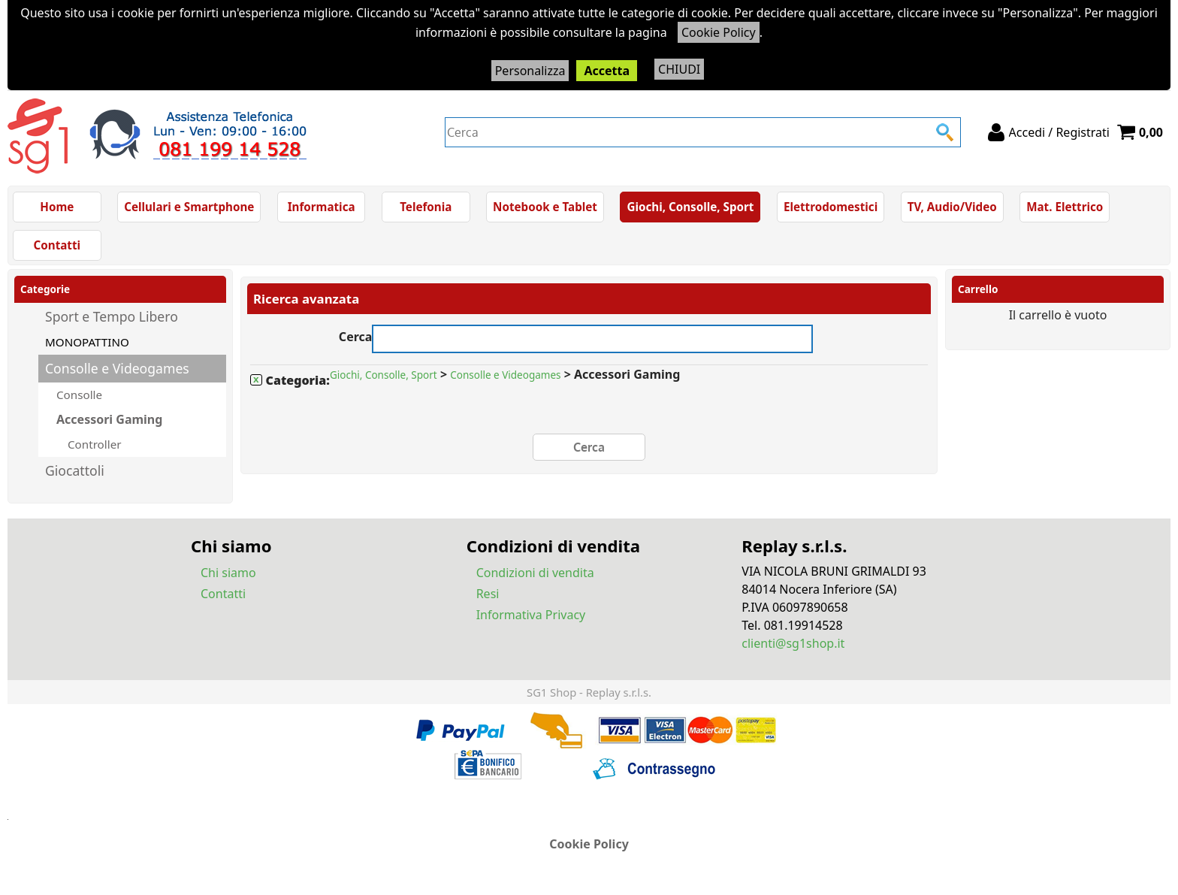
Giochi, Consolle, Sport (690, 206)
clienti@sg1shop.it (793, 642)
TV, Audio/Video (952, 206)
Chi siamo (228, 572)
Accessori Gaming (109, 419)
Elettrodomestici (830, 206)
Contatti (57, 244)
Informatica (321, 206)
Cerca (356, 334)
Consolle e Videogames (117, 368)
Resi (488, 593)
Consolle (79, 394)
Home (57, 206)
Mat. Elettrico (1064, 206)
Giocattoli (74, 470)
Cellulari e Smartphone (189, 206)
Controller (93, 444)
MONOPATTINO (87, 341)
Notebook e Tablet (545, 206)
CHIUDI (679, 69)
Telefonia (426, 206)
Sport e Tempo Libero (111, 316)
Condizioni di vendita (535, 572)
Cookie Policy (718, 32)
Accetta (607, 70)
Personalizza (530, 70)
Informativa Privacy (531, 614)
